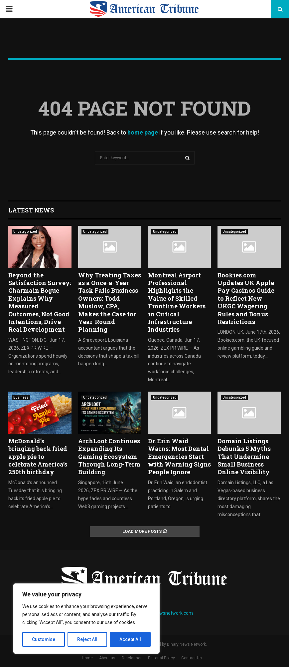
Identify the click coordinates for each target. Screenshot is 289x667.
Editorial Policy (161, 658)
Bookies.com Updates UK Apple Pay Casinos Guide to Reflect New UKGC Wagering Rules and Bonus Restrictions (245, 298)
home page (142, 132)
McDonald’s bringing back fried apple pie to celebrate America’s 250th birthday (37, 456)
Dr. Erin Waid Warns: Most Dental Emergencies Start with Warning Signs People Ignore (179, 456)
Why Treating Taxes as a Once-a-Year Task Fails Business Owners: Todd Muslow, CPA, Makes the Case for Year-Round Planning (109, 302)
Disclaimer (132, 658)
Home (87, 658)
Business (21, 397)
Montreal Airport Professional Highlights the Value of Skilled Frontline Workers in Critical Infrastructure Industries (177, 302)
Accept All (130, 639)
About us (107, 658)
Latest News (31, 210)
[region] (86, 619)
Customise (44, 639)
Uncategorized (25, 231)
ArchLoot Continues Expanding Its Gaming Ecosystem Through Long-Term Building (109, 456)
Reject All (87, 639)
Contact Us (191, 658)
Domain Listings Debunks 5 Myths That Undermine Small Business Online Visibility (244, 456)
